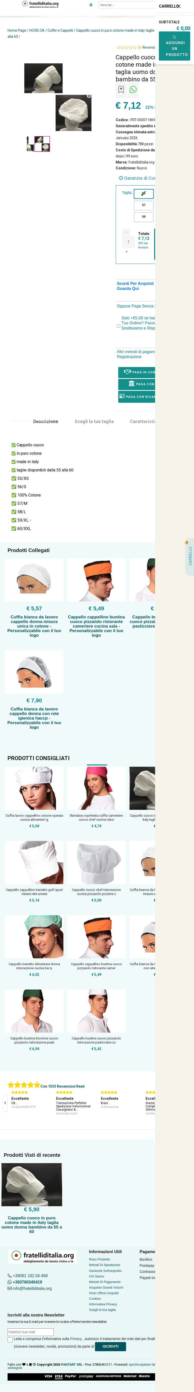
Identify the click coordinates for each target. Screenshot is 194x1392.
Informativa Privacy (103, 1304)
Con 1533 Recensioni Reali (62, 1086)
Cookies (95, 1299)
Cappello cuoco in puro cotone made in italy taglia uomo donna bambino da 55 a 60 (32, 1225)
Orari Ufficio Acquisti (104, 1293)
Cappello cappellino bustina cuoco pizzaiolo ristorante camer (96, 966)
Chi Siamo (96, 1276)
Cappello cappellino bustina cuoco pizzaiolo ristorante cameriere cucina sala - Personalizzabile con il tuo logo (96, 626)
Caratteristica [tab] (144, 421)
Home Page (17, 30)
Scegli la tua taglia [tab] (94, 421)
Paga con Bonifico (150, 383)
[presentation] (5, 1103)
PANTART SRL (71, 1364)
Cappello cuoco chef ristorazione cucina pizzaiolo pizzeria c (96, 892)
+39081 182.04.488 (30, 1276)
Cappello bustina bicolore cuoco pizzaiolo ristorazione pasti (34, 1040)
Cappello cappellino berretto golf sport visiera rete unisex (34, 892)
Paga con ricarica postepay (150, 396)
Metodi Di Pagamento (105, 1282)
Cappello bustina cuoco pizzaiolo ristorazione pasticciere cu (96, 1040)
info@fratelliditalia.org (32, 1288)
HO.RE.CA (36, 30)
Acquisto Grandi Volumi (106, 1287)
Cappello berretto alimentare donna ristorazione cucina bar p (34, 966)
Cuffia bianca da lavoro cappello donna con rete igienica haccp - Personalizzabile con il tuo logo (34, 718)
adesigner (15, 1368)
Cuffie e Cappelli (60, 30)
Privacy (76, 1339)
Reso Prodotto (99, 1259)
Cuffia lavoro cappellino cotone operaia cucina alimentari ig (34, 817)
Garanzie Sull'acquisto (105, 1271)
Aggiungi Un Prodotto (177, 46)
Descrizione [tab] (45, 421)
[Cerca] (138, 4)
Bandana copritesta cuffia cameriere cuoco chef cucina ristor (96, 817)
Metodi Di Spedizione (104, 1265)
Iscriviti (110, 1346)
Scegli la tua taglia (102, 1310)
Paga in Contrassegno (150, 371)
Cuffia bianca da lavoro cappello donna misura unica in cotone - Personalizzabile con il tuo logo (34, 626)
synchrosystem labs (143, 1364)
